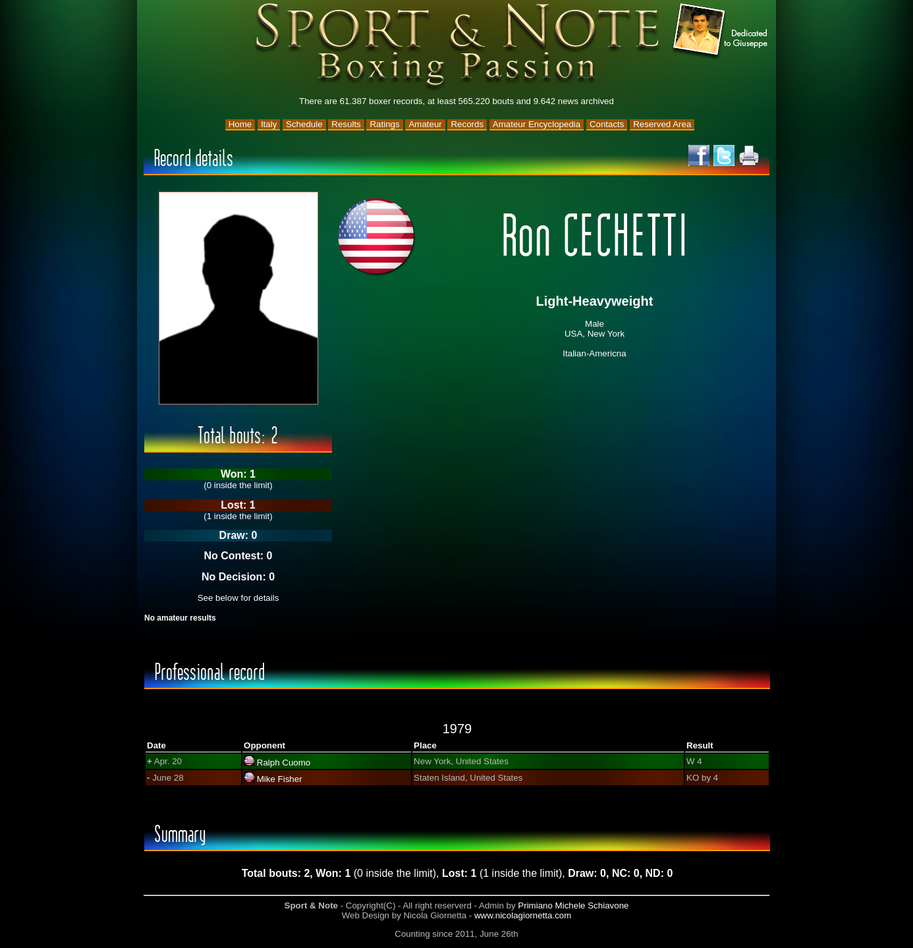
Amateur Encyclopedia (536, 124)
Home (240, 124)
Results (345, 124)
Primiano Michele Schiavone (573, 905)
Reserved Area (662, 124)
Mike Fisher (279, 779)
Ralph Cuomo (284, 762)
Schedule (304, 124)
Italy (269, 124)
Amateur (424, 124)
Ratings (384, 124)
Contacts (607, 124)
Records (467, 124)
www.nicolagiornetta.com (522, 915)
